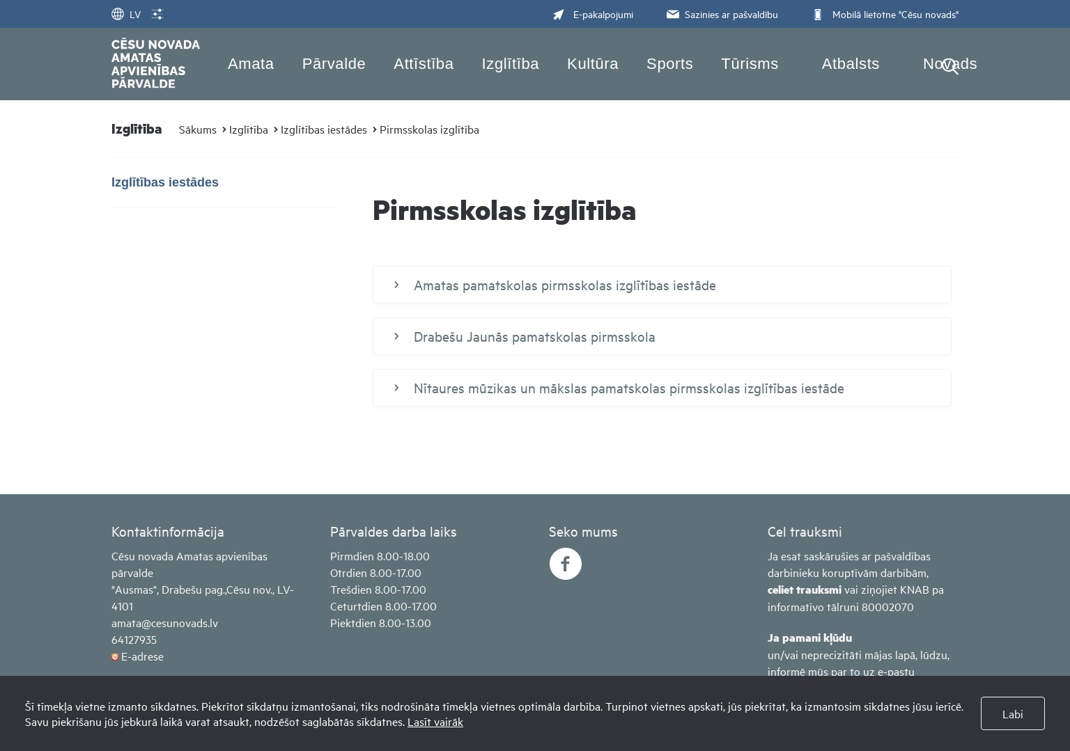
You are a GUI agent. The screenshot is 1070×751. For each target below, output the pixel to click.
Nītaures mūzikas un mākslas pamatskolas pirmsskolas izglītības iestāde (619, 387)
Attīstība (423, 63)
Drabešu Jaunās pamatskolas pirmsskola (525, 336)
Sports (669, 63)
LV (126, 13)
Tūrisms (749, 63)
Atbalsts (851, 63)
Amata (251, 63)
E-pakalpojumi (592, 13)
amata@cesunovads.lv (164, 622)
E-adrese (142, 655)
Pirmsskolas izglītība (429, 128)
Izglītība (511, 63)
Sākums (198, 128)
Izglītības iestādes (324, 128)
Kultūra (593, 63)
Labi (1012, 713)
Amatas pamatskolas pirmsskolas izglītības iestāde (555, 284)
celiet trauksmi (805, 589)
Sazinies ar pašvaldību (721, 13)
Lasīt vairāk (435, 721)
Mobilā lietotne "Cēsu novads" (884, 13)
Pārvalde (334, 63)
